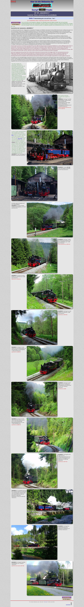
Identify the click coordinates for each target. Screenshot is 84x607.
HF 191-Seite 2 (15, 24)
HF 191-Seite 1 (15, 22)
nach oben (69, 604)
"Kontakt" (46, 601)
